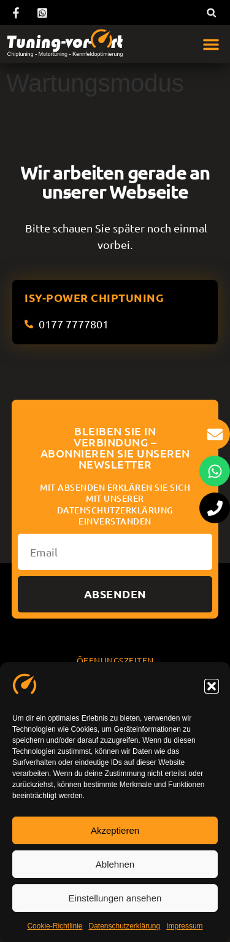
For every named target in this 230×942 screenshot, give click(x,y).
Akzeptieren (115, 830)
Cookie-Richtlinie (54, 926)
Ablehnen (115, 864)
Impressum (184, 926)
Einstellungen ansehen (115, 898)
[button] (211, 686)
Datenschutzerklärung (124, 926)
